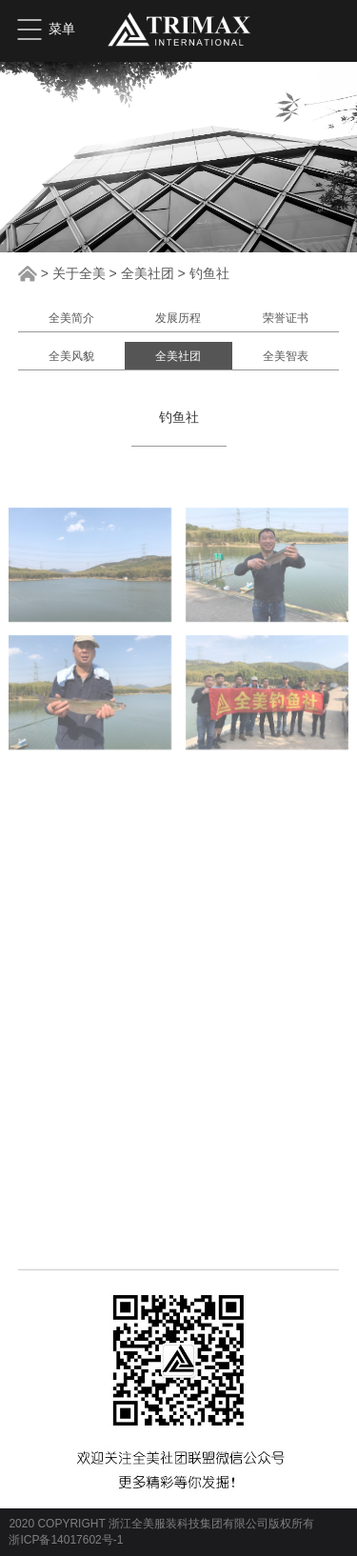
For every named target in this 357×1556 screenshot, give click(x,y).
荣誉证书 (285, 318)
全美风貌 (71, 356)
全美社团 (147, 273)
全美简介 (71, 318)
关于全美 (79, 273)
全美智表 (285, 356)
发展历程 (178, 318)
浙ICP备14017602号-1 (66, 1539)
